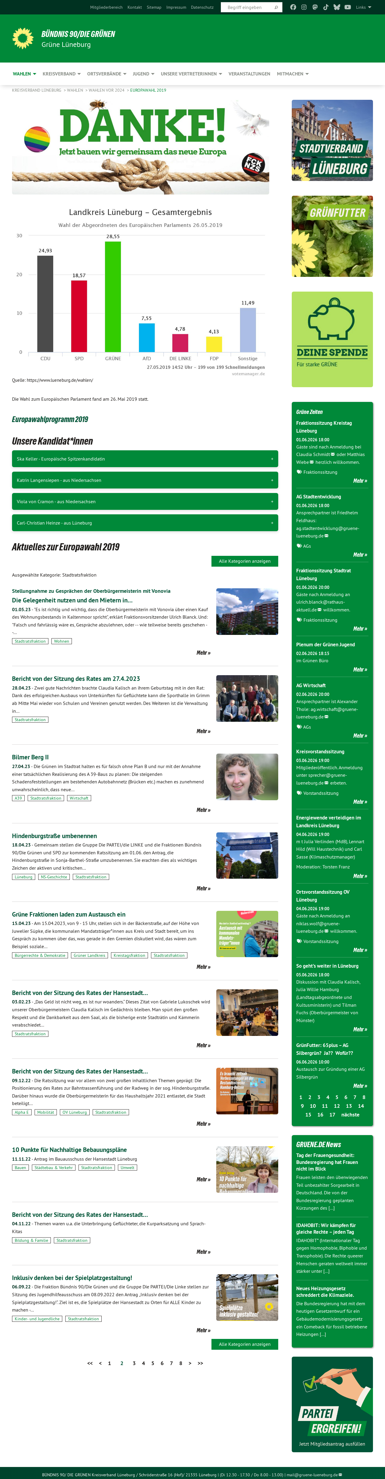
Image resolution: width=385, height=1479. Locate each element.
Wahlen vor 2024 (107, 90)
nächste (350, 1110)
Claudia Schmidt (313, 454)
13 (349, 1102)
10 (313, 1102)
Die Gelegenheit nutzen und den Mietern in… (80, 600)
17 (332, 1110)
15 (308, 1110)
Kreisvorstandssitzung (322, 749)
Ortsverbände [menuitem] (104, 74)
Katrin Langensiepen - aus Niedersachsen (59, 480)
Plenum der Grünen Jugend (327, 643)
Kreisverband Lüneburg (37, 90)
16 (320, 1110)
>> (200, 1363)
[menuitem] (106, 7)
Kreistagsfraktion (129, 955)
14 (361, 1102)
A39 (18, 798)
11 (325, 1102)
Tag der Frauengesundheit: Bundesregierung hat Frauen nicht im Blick (329, 1158)
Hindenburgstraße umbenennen (60, 835)
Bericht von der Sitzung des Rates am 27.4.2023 (85, 678)
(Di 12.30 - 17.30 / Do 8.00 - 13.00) (251, 1471)
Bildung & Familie (31, 1240)
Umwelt (127, 1167)
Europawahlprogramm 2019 (60, 418)
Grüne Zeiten (313, 411)
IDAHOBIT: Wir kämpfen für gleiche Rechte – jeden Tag (328, 1225)
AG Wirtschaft (312, 683)
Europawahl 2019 (148, 90)
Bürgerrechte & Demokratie (40, 955)
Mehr (202, 652)
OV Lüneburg (75, 1112)
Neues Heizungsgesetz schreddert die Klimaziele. (326, 1288)
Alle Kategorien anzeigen (245, 561)
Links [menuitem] (361, 7)
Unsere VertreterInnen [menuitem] (189, 74)
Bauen (20, 1167)
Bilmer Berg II (33, 756)
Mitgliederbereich (106, 7)
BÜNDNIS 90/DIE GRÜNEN (86, 33)
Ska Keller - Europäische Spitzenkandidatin (61, 459)
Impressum (176, 7)
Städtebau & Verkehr (54, 1167)
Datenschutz (202, 7)
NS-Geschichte (54, 877)
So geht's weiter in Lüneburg (330, 962)
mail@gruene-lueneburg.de (312, 1471)
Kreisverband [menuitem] (59, 74)
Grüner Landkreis (89, 955)
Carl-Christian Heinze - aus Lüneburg (54, 523)
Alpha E (22, 1112)
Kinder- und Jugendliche (37, 1318)
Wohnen (61, 641)
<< (90, 1363)
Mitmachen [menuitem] (290, 74)
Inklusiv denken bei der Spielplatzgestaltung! (81, 1277)
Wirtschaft (79, 798)
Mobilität (45, 1112)
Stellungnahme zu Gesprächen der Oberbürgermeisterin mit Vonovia (99, 591)
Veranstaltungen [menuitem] (249, 74)
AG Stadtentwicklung (320, 496)
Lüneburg (23, 877)
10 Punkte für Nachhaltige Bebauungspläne (79, 1149)
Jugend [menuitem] (141, 74)
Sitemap (154, 7)
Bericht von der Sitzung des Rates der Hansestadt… (90, 992)
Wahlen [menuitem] (22, 74)
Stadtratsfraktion (30, 641)
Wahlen (75, 90)
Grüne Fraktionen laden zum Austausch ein (77, 914)
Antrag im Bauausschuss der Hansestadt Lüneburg (74, 1159)
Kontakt (135, 7)
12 (337, 1102)
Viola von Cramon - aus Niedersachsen (56, 501)
